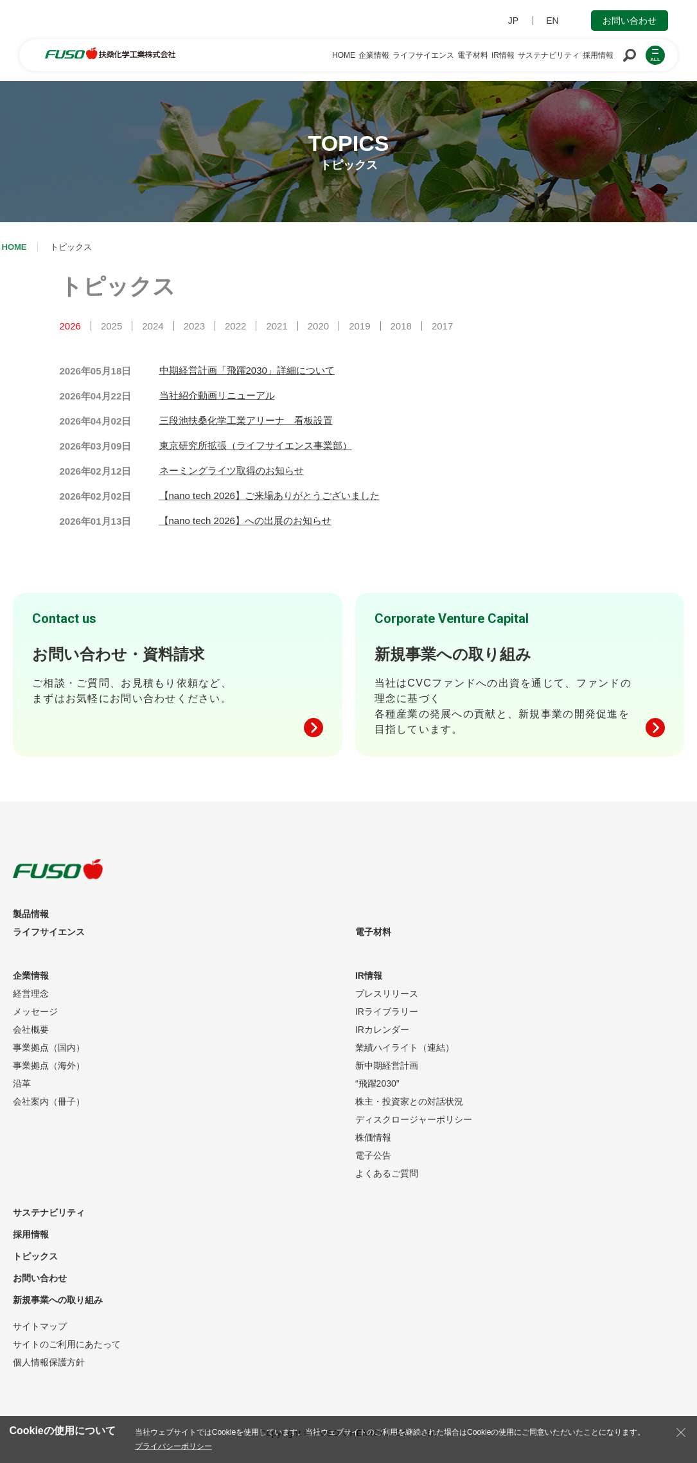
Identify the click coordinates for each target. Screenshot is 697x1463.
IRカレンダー (382, 1029)
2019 (359, 325)
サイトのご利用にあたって (67, 1344)
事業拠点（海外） (49, 1065)
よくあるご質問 (386, 1173)
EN (552, 20)
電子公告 (373, 1155)
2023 (194, 325)
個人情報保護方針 (49, 1362)
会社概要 (31, 1029)
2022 (235, 325)
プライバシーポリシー (173, 1446)
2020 (318, 325)
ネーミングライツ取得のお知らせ (231, 470)
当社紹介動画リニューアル (217, 395)
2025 (111, 325)
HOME (14, 247)
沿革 (22, 1083)
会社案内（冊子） (49, 1101)
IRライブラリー (386, 1011)
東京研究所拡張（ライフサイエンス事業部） (255, 445)
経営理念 (31, 993)
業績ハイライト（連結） (404, 1047)
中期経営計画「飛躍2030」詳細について (247, 370)
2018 (401, 325)
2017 (442, 325)
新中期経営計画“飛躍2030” (386, 1074)
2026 (70, 325)
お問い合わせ (630, 20)
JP (513, 20)
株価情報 (373, 1137)
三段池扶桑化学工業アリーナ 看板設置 (246, 420)
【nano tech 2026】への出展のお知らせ (245, 520)
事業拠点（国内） (49, 1047)
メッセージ (35, 1011)
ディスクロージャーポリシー (413, 1119)
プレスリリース (386, 993)
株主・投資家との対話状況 (409, 1101)
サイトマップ (40, 1326)
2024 (152, 325)
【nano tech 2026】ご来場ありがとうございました (269, 495)
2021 (276, 325)
